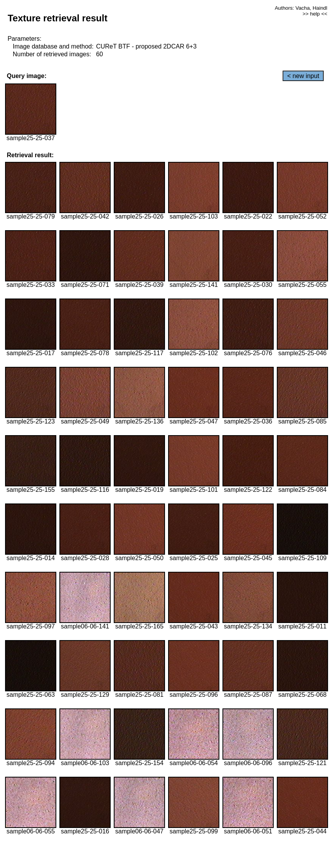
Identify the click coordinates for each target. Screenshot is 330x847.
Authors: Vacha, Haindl (301, 8)
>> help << (314, 14)
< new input (303, 76)
